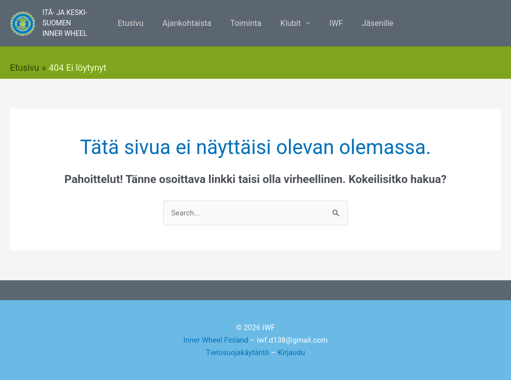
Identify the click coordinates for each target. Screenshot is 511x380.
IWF (331, 23)
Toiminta (247, 23)
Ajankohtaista (191, 23)
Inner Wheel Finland (216, 340)
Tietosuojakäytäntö (237, 352)
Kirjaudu (291, 352)
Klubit (289, 23)
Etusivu (138, 23)
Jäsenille (370, 23)
